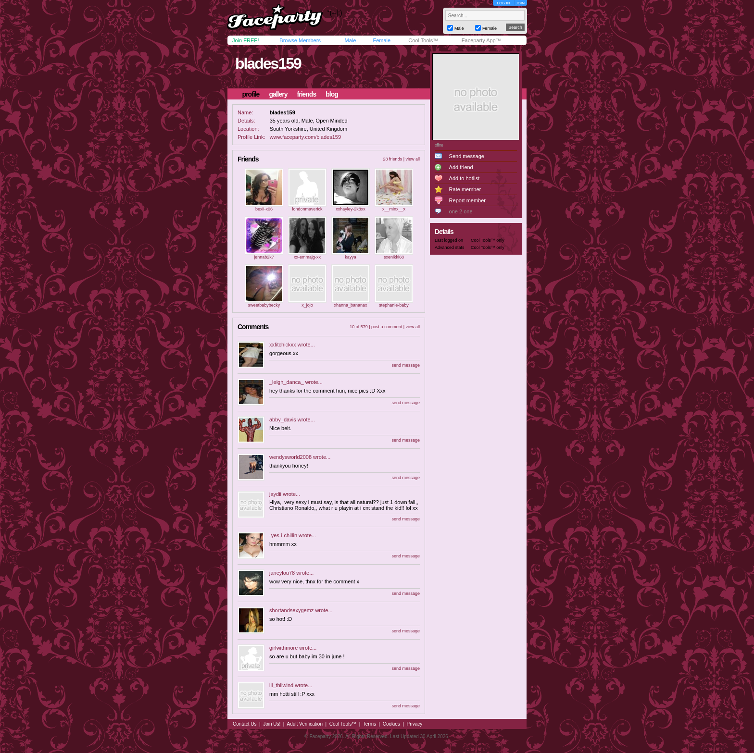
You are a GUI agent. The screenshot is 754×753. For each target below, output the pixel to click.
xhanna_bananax (350, 305)
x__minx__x (393, 209)
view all (412, 159)
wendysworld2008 (290, 457)
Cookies (391, 724)
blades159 (268, 63)
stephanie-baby (394, 305)
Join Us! (271, 724)
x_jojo (307, 305)
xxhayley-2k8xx (350, 209)
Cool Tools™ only (487, 240)
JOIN (520, 3)
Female (381, 40)
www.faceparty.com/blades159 (305, 137)
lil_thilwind (281, 685)
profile (251, 94)
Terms (369, 724)
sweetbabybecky (264, 305)
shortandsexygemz (291, 610)
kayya (350, 257)
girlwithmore (283, 648)
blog (332, 94)
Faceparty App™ (481, 40)
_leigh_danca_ (286, 382)
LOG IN (503, 3)
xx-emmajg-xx (307, 257)
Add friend (461, 167)
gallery (278, 94)
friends (306, 94)
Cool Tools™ (423, 40)
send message (405, 365)
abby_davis (282, 419)
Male (350, 40)
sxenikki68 (394, 257)
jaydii (275, 494)
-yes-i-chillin (283, 535)
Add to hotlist (464, 178)
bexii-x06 (264, 209)
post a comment (386, 326)
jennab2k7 (264, 257)
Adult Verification (305, 724)
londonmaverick (307, 209)
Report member (467, 200)
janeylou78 (282, 573)
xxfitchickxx (282, 344)
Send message (466, 156)
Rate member (465, 189)
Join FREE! (245, 40)
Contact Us (244, 724)
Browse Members (300, 40)
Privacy (415, 724)
